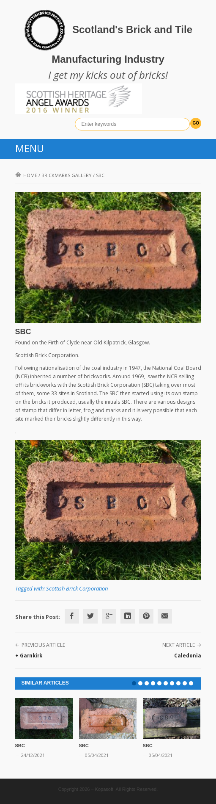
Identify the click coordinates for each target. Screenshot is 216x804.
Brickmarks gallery (66, 175)
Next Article (178, 645)
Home (26, 175)
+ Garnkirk (28, 655)
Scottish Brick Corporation (77, 588)
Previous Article (43, 645)
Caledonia (187, 655)
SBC (20, 745)
